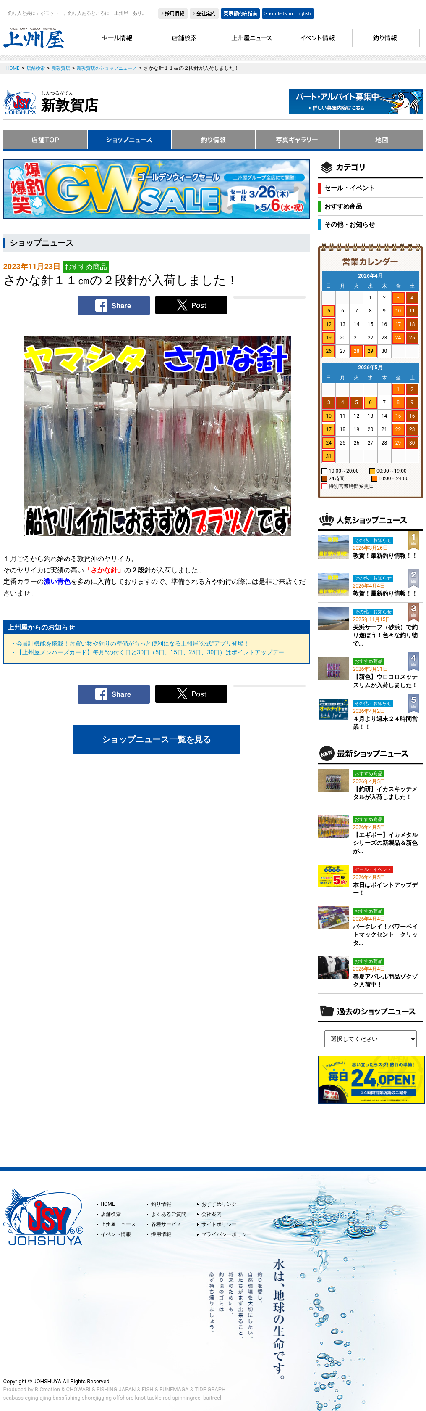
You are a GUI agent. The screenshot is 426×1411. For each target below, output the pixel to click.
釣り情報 (161, 1204)
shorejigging (97, 1398)
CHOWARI (78, 1389)
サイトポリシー (219, 1224)
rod (167, 1398)
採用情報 (161, 1234)
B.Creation (47, 1389)
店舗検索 (111, 1214)
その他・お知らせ (349, 224)
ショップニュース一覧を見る (156, 739)
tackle (154, 1398)
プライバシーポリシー (226, 1234)
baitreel (212, 1398)
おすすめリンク (219, 1204)
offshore (123, 1398)
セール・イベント (349, 188)
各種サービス (166, 1224)
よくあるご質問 (168, 1214)
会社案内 (211, 1214)
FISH (148, 1389)
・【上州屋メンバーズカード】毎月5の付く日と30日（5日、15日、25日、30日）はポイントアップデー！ (150, 652)
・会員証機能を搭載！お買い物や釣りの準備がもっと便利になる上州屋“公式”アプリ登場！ (130, 643)
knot (140, 1398)
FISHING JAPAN (116, 1389)
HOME (108, 1204)
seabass (13, 1398)
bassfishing (66, 1398)
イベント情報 (116, 1234)
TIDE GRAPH (210, 1389)
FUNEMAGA (174, 1389)
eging (31, 1398)
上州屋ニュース (118, 1224)
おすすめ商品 (343, 206)
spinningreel (186, 1398)
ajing (45, 1398)
